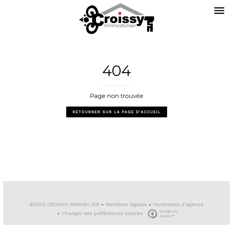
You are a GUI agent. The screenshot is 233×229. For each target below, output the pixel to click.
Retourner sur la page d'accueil (117, 112)
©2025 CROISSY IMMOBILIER (64, 204)
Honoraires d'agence (178, 204)
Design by (161, 214)
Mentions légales (126, 204)
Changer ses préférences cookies (102, 213)
